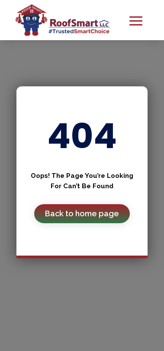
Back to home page (82, 213)
